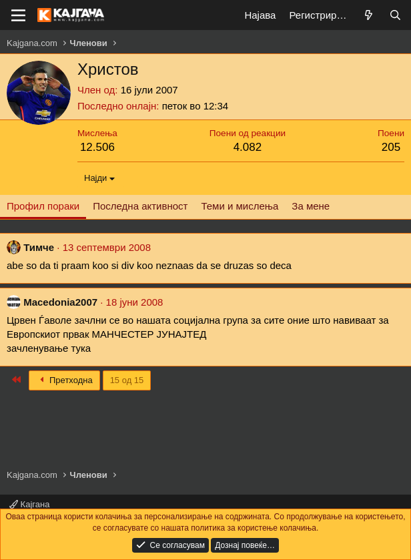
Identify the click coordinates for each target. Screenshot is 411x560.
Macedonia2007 (60, 302)
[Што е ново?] (369, 15)
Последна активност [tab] (140, 206)
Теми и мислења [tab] (239, 206)
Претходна (64, 380)
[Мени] (18, 15)
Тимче (38, 247)
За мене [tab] (311, 206)
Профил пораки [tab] (43, 206)
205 (391, 147)
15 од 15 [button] (127, 380)
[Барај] (395, 15)
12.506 (97, 147)
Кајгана (29, 504)
